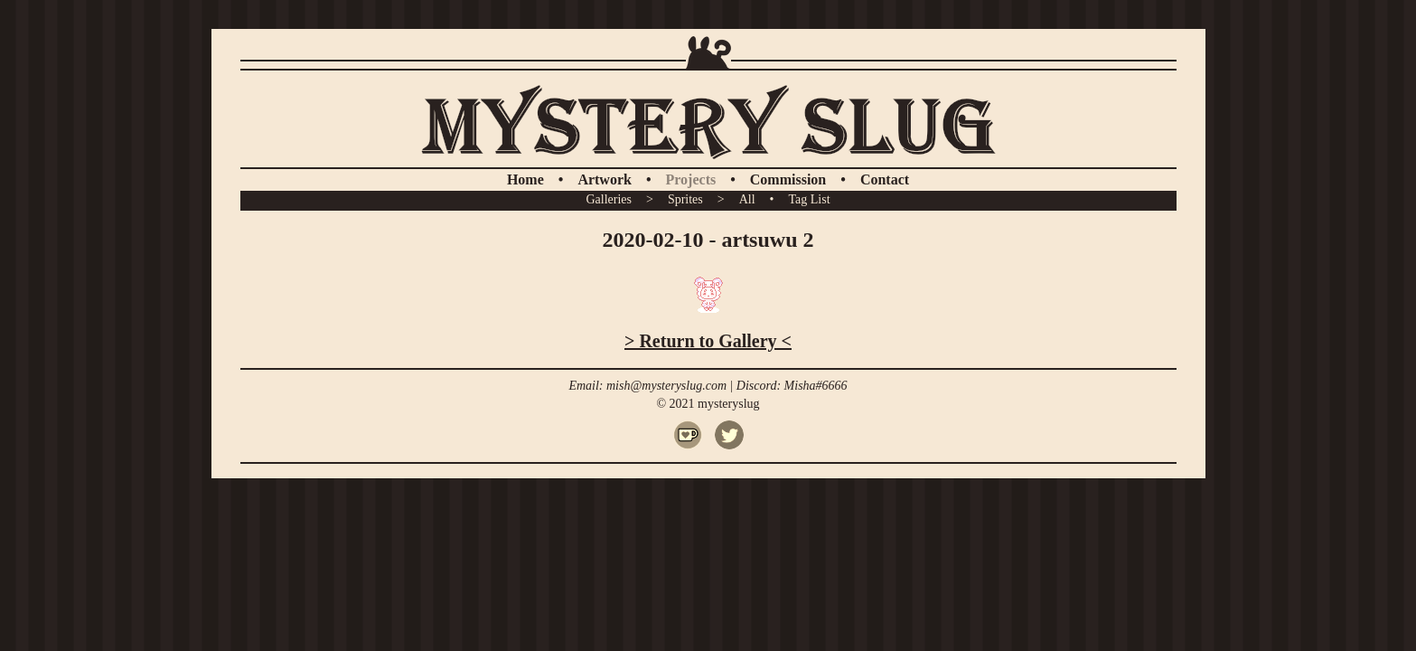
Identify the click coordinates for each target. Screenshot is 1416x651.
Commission (788, 179)
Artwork (604, 179)
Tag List (809, 199)
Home (525, 179)
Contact (884, 179)
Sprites (685, 199)
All (747, 199)
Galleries (609, 199)
